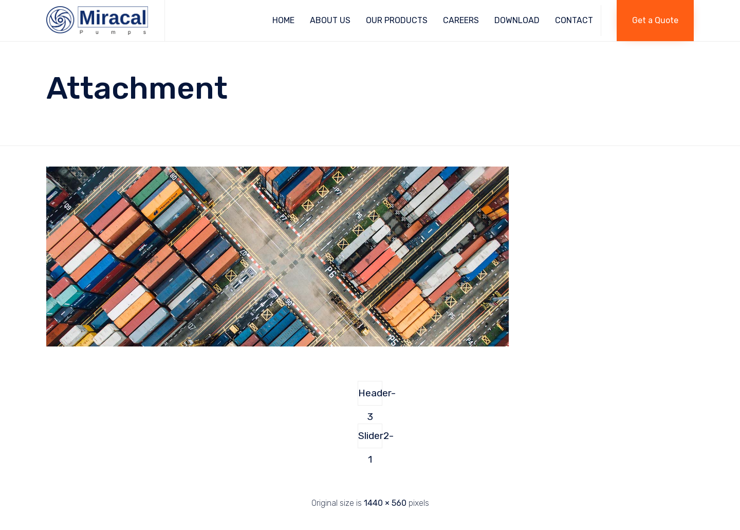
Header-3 (370, 396)
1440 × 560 (385, 503)
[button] (655, 20)
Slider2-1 (370, 439)
